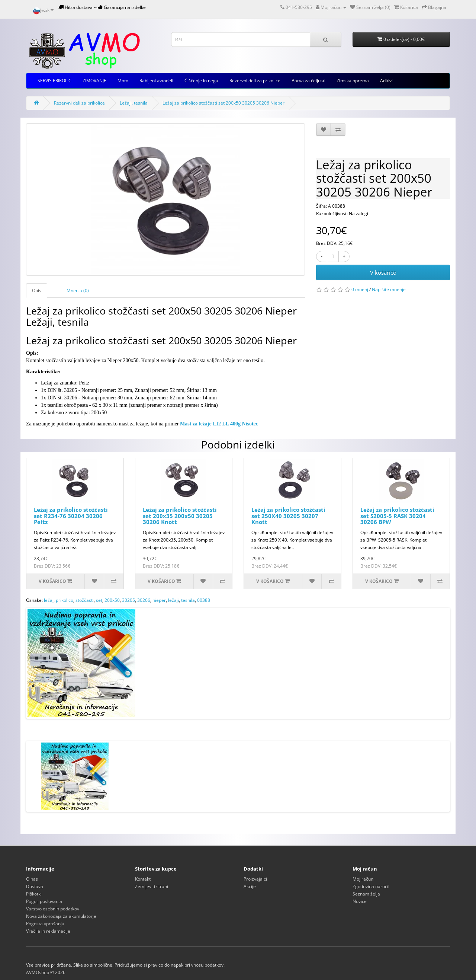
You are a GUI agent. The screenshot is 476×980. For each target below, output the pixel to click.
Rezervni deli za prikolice (254, 80)
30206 (143, 600)
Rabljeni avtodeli (156, 80)
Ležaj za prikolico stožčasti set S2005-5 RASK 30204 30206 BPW (397, 516)
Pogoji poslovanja (44, 901)
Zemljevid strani (151, 886)
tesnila (188, 600)
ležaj (49, 600)
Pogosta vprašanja (45, 923)
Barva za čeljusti (308, 80)
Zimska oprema (353, 80)
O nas (32, 879)
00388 (203, 600)
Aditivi (386, 80)
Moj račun (363, 879)
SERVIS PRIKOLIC (54, 80)
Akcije (250, 886)
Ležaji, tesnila (134, 103)
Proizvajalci (255, 879)
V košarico (383, 272)
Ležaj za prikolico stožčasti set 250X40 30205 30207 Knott (288, 516)
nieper (159, 600)
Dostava (34, 886)
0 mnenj (359, 289)
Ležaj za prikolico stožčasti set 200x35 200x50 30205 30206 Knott (180, 516)
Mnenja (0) (78, 290)
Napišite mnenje (389, 289)
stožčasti (84, 600)
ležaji (173, 600)
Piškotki (34, 894)
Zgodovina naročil (371, 886)
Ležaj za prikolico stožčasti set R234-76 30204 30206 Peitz (71, 516)
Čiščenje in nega (201, 80)
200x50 (112, 600)
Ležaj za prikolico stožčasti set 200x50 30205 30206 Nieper (223, 103)
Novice (360, 901)
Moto (123, 80)
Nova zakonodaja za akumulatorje (61, 916)
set (99, 600)
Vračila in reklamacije (48, 931)
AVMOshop (37, 972)
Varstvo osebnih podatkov (52, 909)
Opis (36, 290)
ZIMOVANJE (94, 80)
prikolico (64, 600)
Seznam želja (366, 894)
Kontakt (143, 879)
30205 (128, 600)
